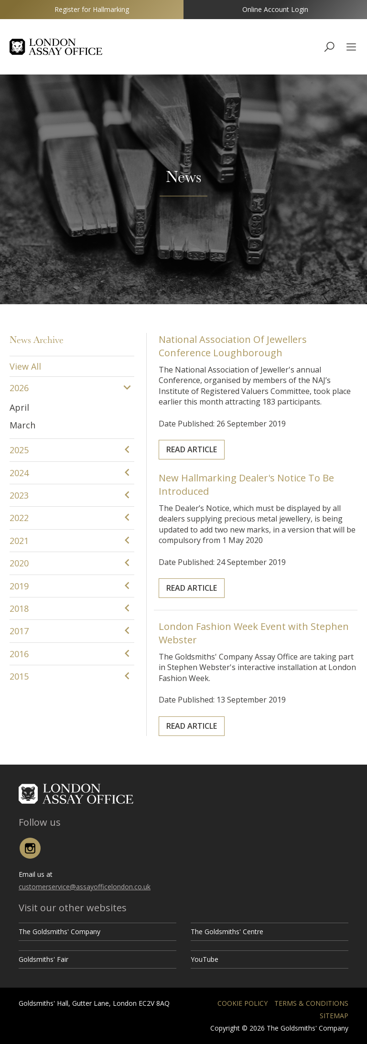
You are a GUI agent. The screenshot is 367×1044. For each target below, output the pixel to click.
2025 (19, 450)
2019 (19, 586)
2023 (19, 495)
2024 (19, 473)
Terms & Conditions (311, 1003)
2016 (19, 654)
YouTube (204, 959)
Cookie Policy (242, 1003)
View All (25, 366)
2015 (19, 676)
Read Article (222, 423)
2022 (19, 517)
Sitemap (334, 1015)
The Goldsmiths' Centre (227, 931)
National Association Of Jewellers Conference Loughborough (243, 370)
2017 (19, 631)
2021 (19, 540)
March (22, 425)
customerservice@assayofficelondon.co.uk (85, 886)
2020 (19, 563)
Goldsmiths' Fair (43, 959)
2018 (19, 608)
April (19, 407)
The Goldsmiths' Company (59, 931)
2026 (19, 388)
